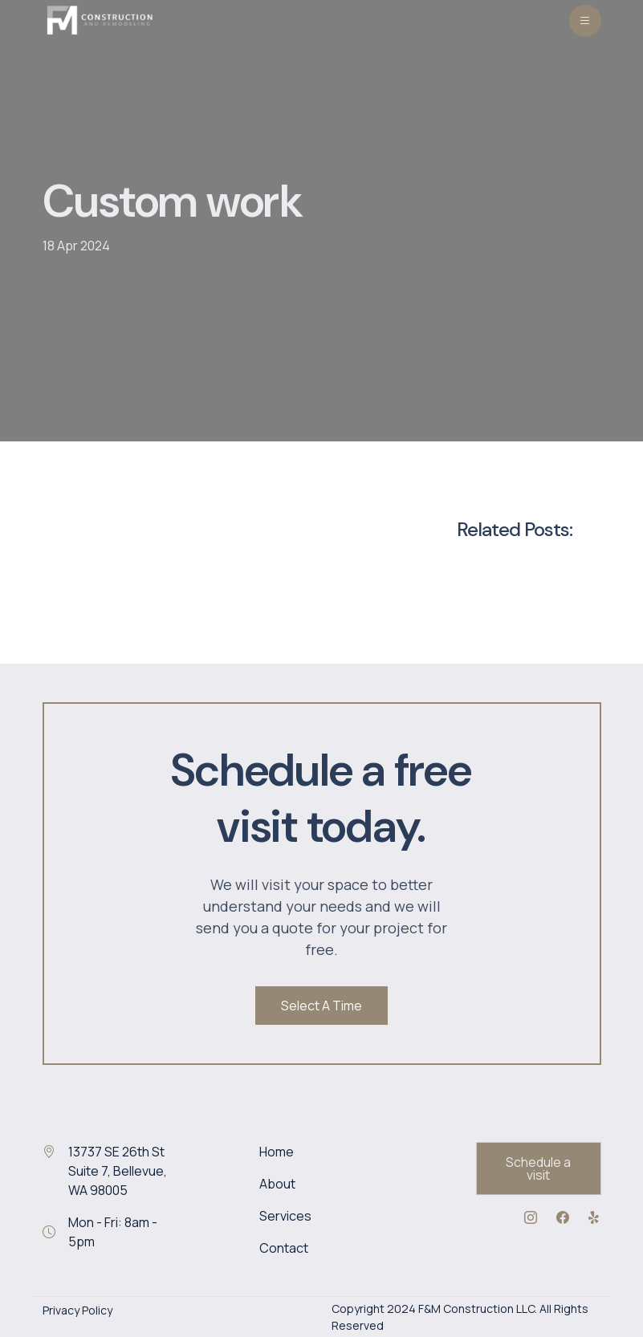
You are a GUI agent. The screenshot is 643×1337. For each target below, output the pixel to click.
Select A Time (321, 1005)
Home (276, 1151)
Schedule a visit (538, 1168)
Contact (283, 1248)
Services (285, 1216)
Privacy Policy (77, 1310)
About (277, 1184)
